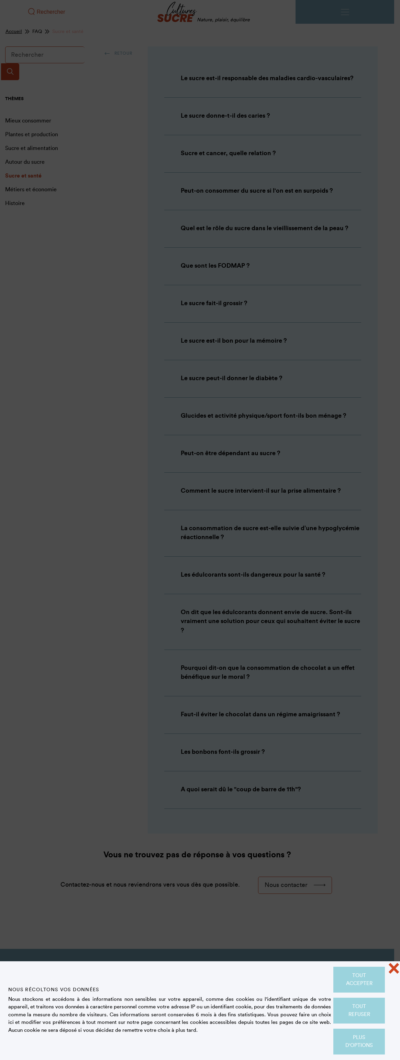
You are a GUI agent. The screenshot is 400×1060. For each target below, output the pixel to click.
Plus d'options (359, 1041)
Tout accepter (359, 979)
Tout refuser (359, 1010)
